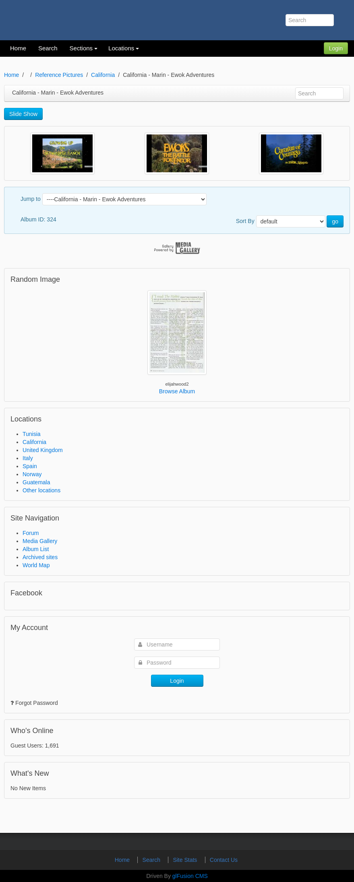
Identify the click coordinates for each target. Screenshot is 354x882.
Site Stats (186, 860)
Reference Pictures (59, 75)
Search (152, 860)
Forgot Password (36, 703)
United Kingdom (43, 450)
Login (336, 48)
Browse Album (177, 391)
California (103, 75)
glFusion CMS (190, 876)
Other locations (41, 490)
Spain (30, 466)
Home (11, 75)
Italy (28, 458)
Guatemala (36, 482)
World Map (36, 565)
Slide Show (23, 114)
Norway (32, 474)
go (335, 221)
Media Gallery (40, 541)
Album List (36, 549)
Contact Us (224, 860)
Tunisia (32, 434)
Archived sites (40, 557)
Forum (31, 533)
